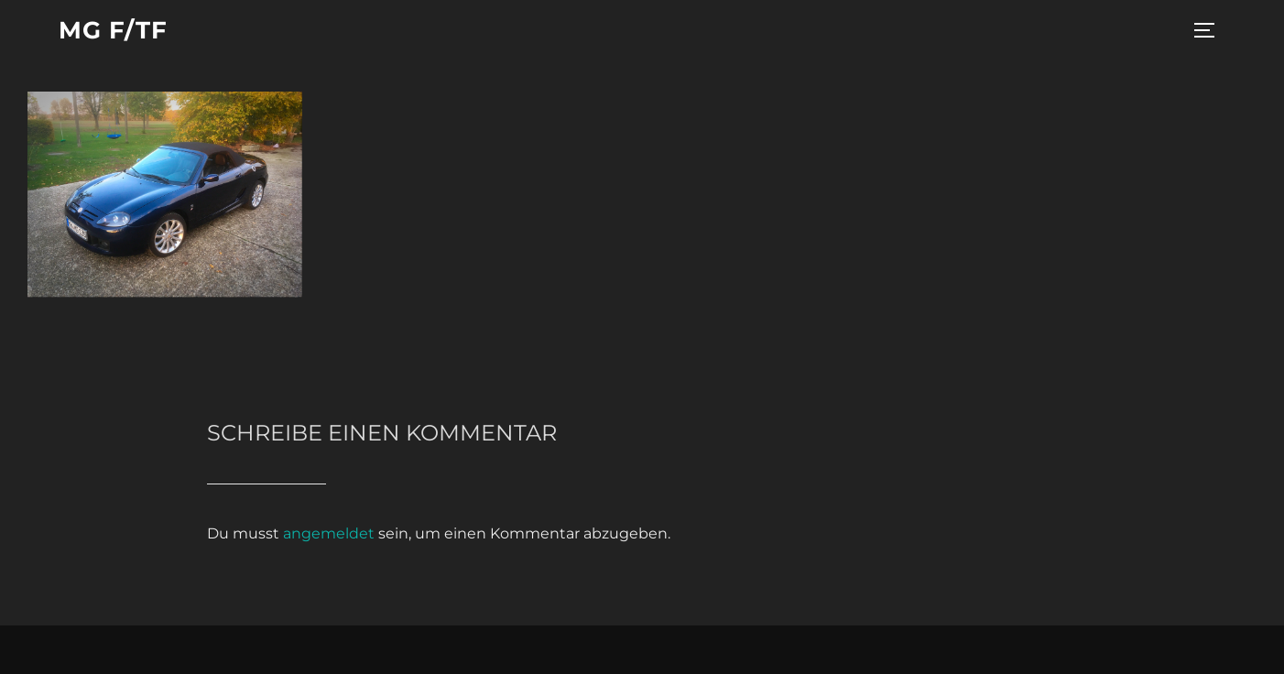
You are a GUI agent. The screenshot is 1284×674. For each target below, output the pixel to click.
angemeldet (329, 533)
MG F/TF (113, 30)
